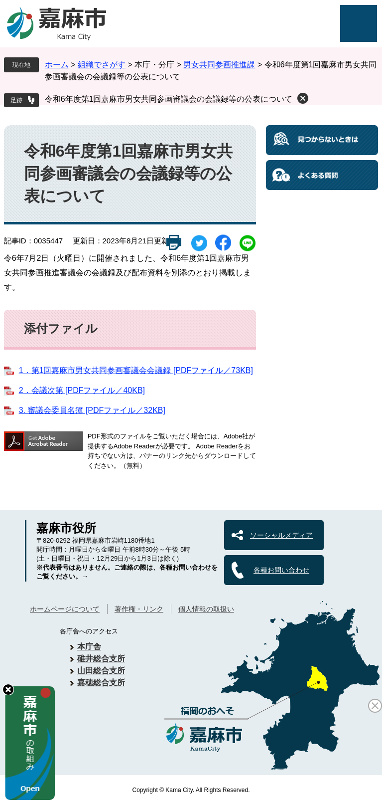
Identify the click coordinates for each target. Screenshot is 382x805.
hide (8, 689)
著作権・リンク (139, 609)
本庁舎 (89, 646)
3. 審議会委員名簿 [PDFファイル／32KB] (92, 410)
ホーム (57, 64)
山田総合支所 (101, 670)
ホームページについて (65, 609)
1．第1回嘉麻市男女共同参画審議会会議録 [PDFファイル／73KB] (136, 370)
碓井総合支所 (101, 658)
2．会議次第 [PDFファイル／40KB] (82, 390)
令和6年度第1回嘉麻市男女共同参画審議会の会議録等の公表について (169, 99)
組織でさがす (102, 64)
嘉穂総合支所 (101, 682)
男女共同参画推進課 (219, 64)
